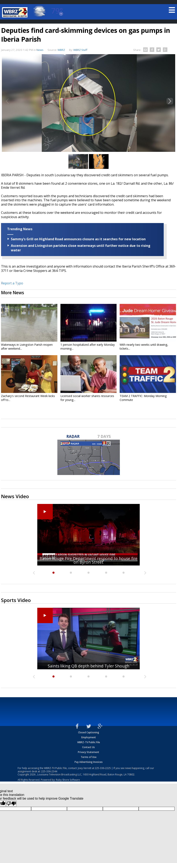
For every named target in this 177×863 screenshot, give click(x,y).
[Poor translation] (11, 803)
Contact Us (88, 747)
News (39, 50)
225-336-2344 (49, 771)
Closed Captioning (88, 732)
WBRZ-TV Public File (88, 742)
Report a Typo (12, 283)
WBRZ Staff (80, 50)
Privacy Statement (88, 752)
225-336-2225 (103, 768)
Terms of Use (88, 757)
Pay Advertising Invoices (89, 762)
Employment (88, 737)
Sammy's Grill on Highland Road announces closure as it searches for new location (78, 239)
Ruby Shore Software (68, 780)
